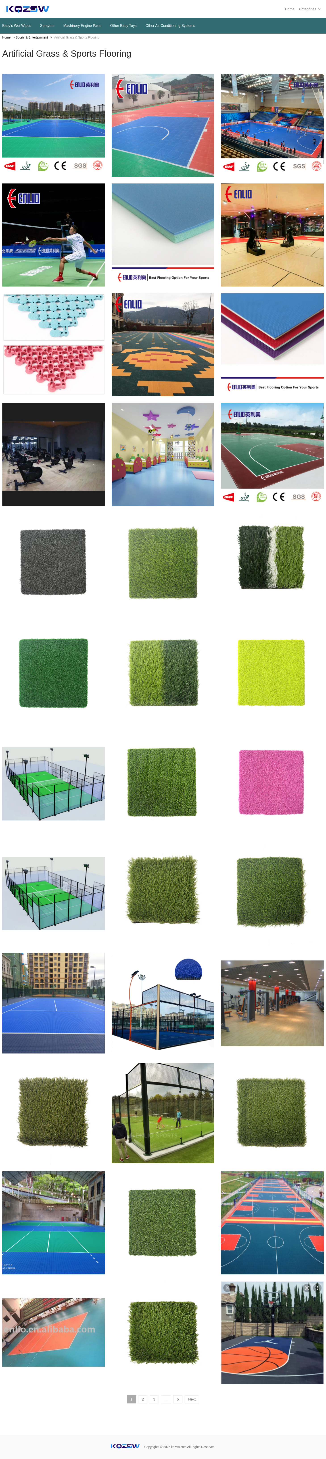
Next (192, 1399)
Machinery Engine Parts (82, 26)
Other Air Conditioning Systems (170, 26)
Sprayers (47, 26)
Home (290, 9)
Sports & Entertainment (32, 37)
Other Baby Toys (123, 26)
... (166, 1399)
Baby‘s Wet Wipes (16, 26)
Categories (307, 9)
